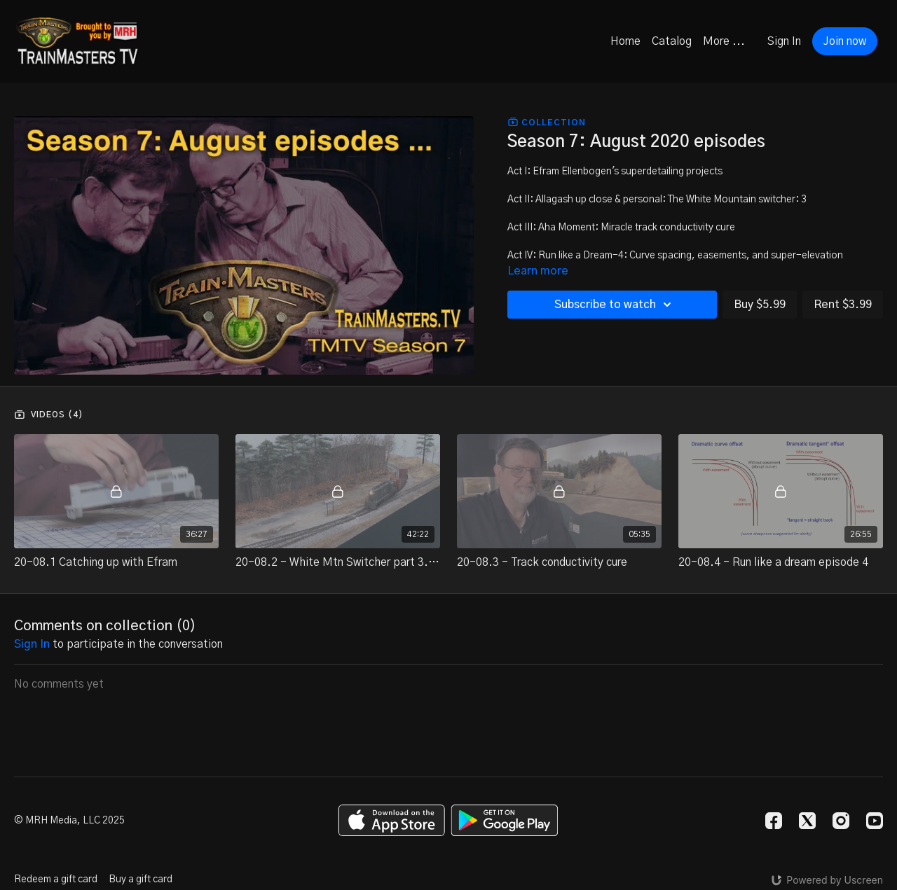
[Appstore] (391, 820)
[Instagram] (841, 820)
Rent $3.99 (843, 304)
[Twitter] (807, 820)
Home (625, 41)
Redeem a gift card (55, 879)
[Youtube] (874, 820)
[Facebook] (773, 820)
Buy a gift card (140, 879)
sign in (32, 644)
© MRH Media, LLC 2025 (69, 821)
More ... (724, 41)
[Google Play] (505, 820)
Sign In (784, 41)
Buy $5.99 (760, 304)
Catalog (672, 41)
